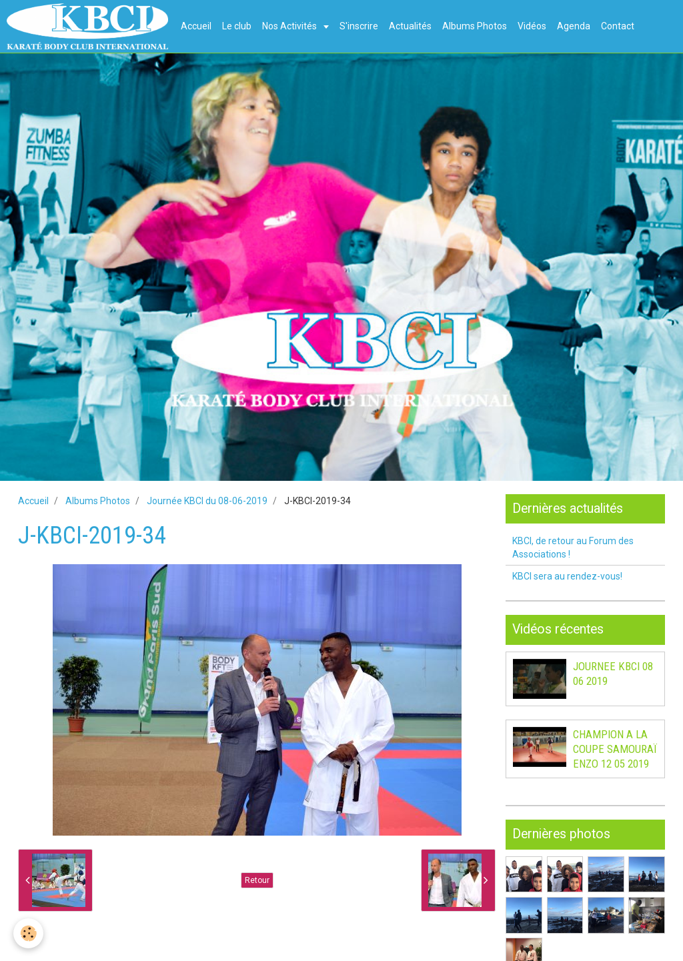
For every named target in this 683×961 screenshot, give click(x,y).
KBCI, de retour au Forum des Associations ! (573, 548)
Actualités (410, 26)
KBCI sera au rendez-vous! (567, 576)
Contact (617, 26)
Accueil (196, 26)
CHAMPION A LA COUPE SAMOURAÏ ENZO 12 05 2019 (615, 749)
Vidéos (532, 26)
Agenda (573, 26)
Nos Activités (290, 26)
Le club (236, 26)
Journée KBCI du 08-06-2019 (207, 501)
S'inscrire (358, 26)
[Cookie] (28, 933)
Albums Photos (474, 26)
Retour (257, 880)
